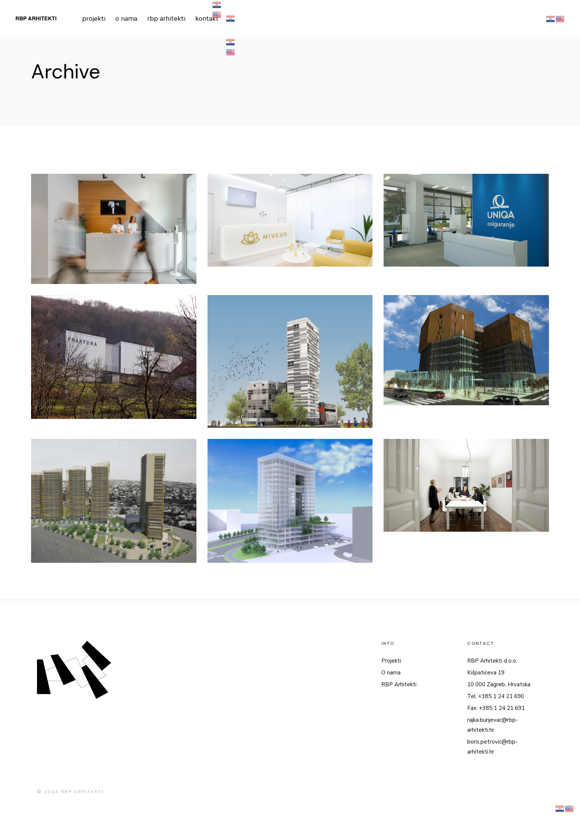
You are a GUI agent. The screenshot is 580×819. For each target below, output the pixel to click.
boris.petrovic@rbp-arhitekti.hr (492, 746)
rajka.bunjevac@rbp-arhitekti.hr (492, 725)
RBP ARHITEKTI (82, 792)
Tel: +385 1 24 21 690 (495, 696)
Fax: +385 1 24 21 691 (496, 708)
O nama (391, 672)
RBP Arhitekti (399, 684)
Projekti (391, 660)
